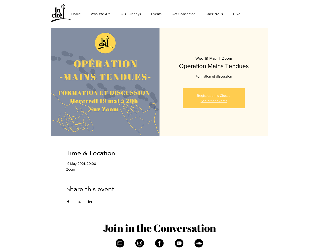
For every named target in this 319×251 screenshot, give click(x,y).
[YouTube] (179, 243)
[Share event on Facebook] (68, 201)
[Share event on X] (79, 201)
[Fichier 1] (120, 243)
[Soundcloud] (199, 243)
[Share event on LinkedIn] (90, 201)
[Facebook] (159, 243)
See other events (214, 101)
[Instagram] (139, 243)
